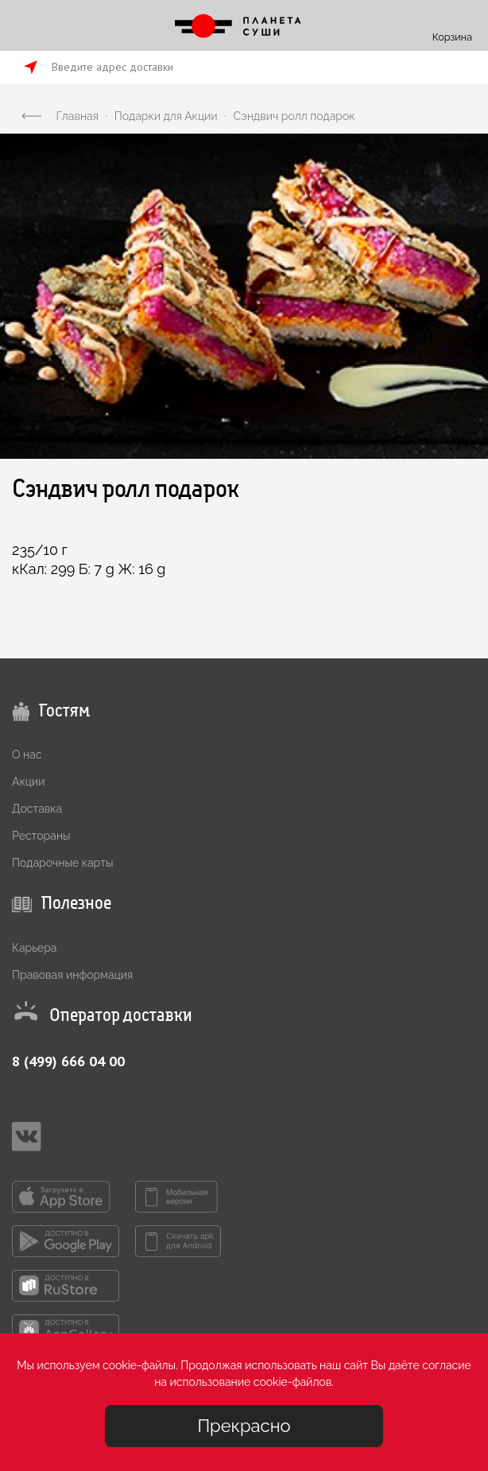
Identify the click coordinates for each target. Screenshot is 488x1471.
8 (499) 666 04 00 (68, 1061)
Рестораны (41, 835)
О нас (27, 754)
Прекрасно (243, 1425)
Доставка (37, 808)
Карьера (34, 947)
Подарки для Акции (166, 116)
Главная (77, 116)
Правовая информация (72, 974)
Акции (28, 781)
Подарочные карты (62, 862)
